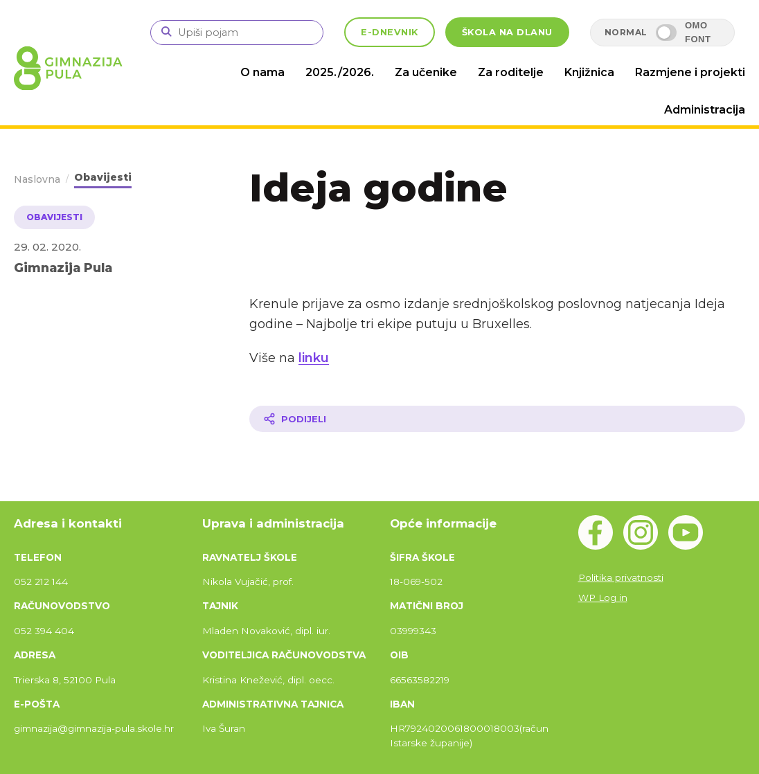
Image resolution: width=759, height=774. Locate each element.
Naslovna (37, 179)
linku (313, 358)
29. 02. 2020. (47, 246)
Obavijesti (103, 177)
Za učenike (426, 72)
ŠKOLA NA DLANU (507, 32)
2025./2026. (339, 72)
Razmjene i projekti (690, 72)
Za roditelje (511, 72)
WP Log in (602, 597)
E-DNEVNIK (389, 32)
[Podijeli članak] (497, 419)
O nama (262, 72)
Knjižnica (589, 72)
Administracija (704, 109)
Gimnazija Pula (63, 267)
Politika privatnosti (620, 577)
